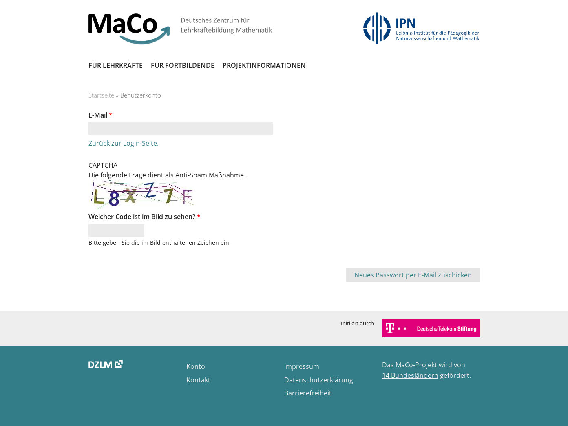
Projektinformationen (264, 65)
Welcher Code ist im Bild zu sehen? (144, 216)
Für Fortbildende (182, 65)
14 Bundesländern (410, 375)
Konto (195, 366)
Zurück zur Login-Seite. (123, 143)
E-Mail (100, 115)
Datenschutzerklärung (318, 379)
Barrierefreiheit (308, 392)
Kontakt (198, 379)
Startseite (101, 95)
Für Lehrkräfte (115, 65)
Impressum (301, 366)
